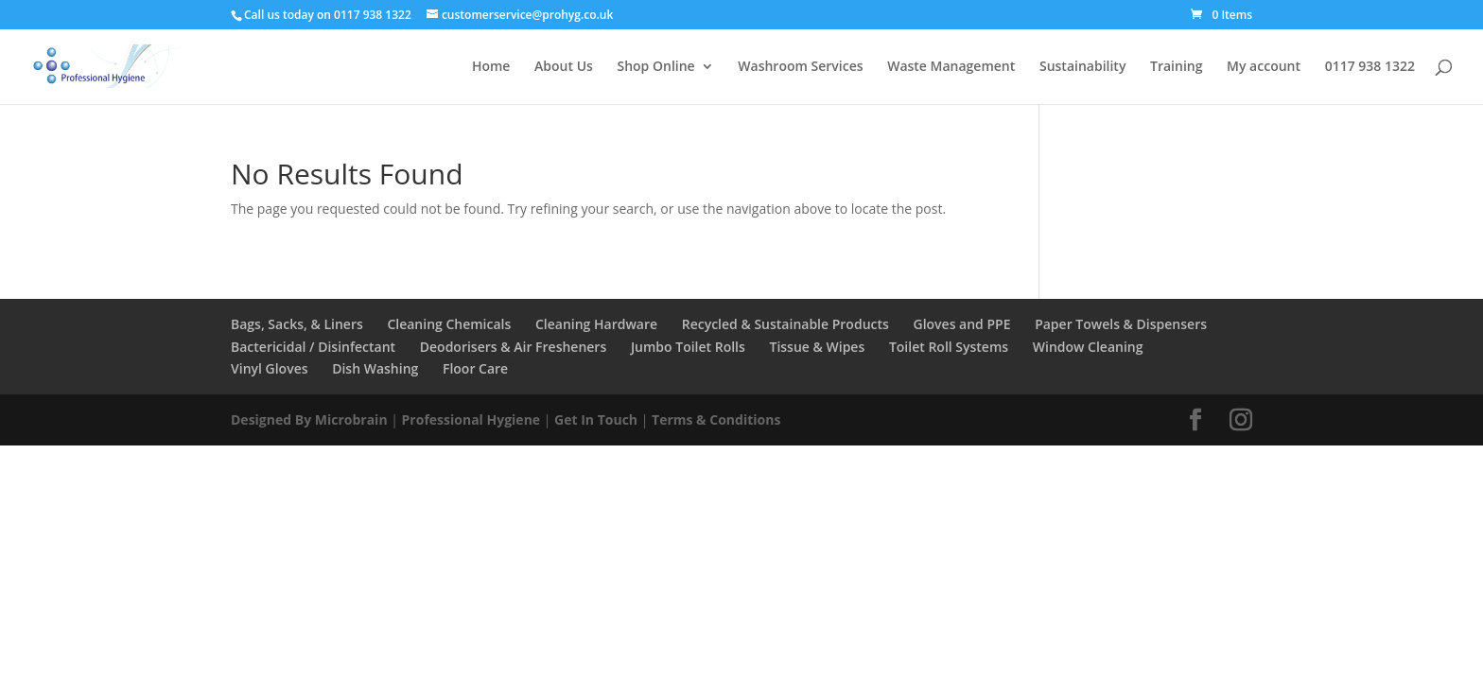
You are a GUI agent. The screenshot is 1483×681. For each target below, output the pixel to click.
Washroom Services (800, 67)
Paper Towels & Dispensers (1121, 324)
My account (1263, 67)
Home (491, 67)
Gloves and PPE (961, 324)
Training (1176, 67)
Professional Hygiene (471, 419)
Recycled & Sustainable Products (785, 324)
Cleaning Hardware (596, 324)
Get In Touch (595, 419)
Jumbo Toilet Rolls (688, 347)
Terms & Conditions (716, 419)
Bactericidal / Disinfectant (313, 347)
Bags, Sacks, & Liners (297, 324)
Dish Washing (375, 368)
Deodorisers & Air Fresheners (513, 347)
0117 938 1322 (1370, 67)
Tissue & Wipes (816, 347)
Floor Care (475, 368)
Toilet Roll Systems (948, 347)
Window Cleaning (1088, 347)
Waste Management (951, 67)
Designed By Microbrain (309, 419)
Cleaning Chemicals (449, 324)
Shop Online (655, 67)
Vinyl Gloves (269, 368)
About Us (563, 67)
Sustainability (1082, 67)
